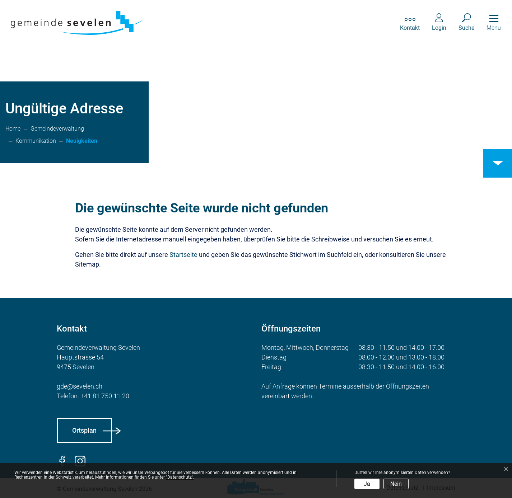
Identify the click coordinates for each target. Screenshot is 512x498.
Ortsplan (84, 430)
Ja (367, 483)
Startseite (183, 254)
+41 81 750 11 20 (104, 396)
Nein (396, 483)
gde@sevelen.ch (79, 386)
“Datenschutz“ (179, 477)
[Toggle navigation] (493, 23)
